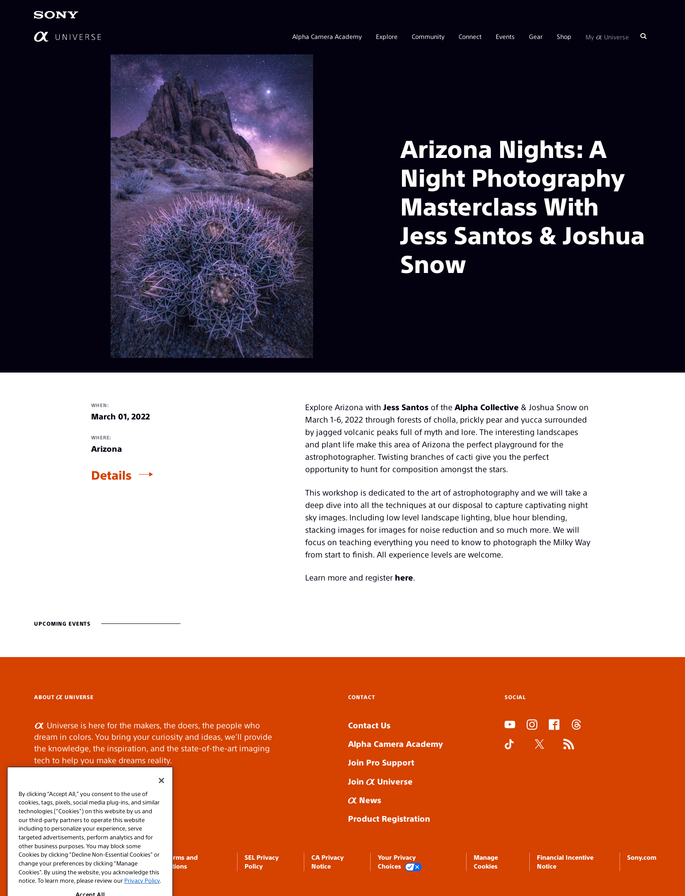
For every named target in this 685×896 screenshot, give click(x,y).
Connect (470, 36)
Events (505, 36)
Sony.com (641, 857)
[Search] (643, 36)
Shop (564, 36)
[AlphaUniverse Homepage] (67, 36)
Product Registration (389, 818)
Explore (387, 36)
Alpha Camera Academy (327, 36)
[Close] (161, 797)
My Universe (607, 36)
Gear (536, 36)
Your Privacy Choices (400, 862)
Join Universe (380, 781)
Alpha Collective (487, 407)
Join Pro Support (381, 762)
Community (428, 36)
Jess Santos (406, 407)
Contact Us (369, 725)
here (404, 577)
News (364, 800)
